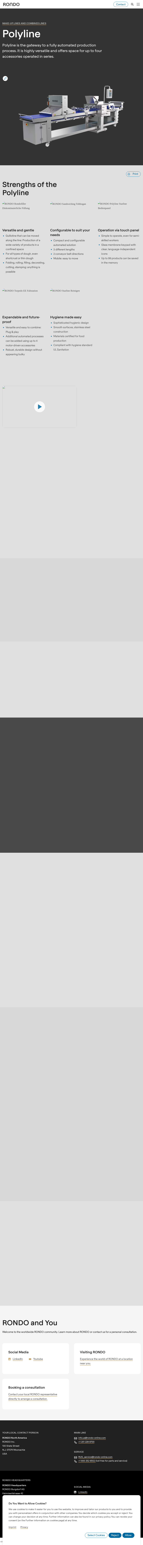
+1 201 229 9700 (86, 1441)
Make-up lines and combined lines (24, 23)
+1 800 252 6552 (87, 1460)
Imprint (12, 1527)
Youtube (38, 1358)
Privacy (24, 1527)
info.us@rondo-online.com (92, 1437)
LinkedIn (18, 1358)
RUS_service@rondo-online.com (95, 1457)
